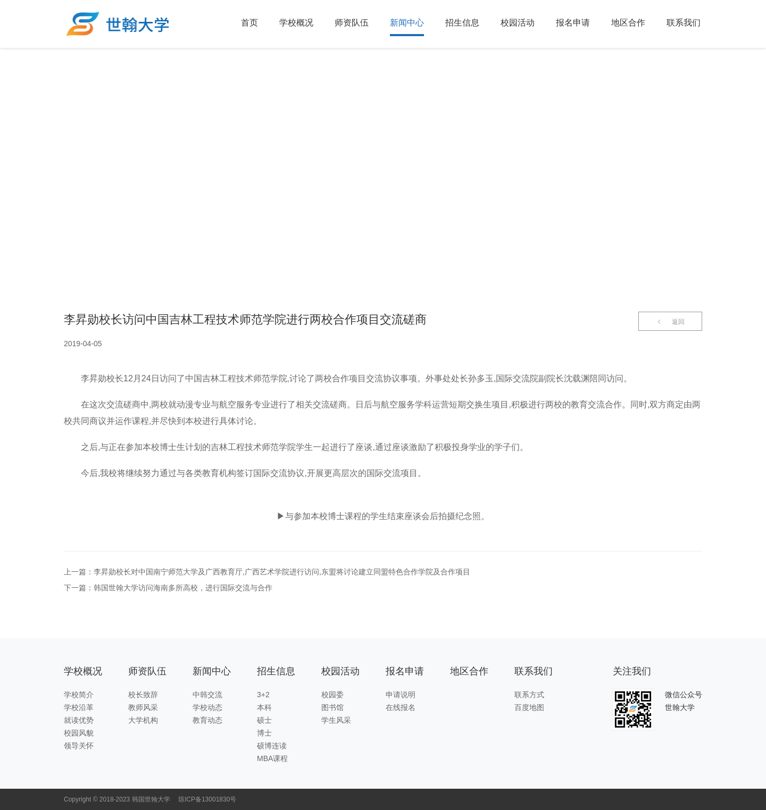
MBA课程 (272, 758)
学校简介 (79, 694)
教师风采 (143, 707)
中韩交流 (207, 694)
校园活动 (518, 22)
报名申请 (573, 22)
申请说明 (400, 694)
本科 (264, 707)
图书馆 (332, 707)
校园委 (332, 694)
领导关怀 (79, 745)
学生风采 (336, 720)
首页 (249, 22)
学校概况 (296, 22)
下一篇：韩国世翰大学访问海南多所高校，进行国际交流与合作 (168, 587)
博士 (264, 733)
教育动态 (207, 720)
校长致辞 (143, 694)
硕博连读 (272, 745)
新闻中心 (407, 22)
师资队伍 (352, 22)
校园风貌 (79, 733)
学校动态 (207, 707)
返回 (670, 321)
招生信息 (462, 22)
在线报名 (400, 707)
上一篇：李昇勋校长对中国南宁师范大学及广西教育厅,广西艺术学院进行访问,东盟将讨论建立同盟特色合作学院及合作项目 (267, 571)
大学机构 (143, 720)
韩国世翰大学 (151, 799)
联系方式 (529, 694)
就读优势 (79, 720)
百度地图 (529, 707)
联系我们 (684, 22)
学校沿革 (79, 707)
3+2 (263, 694)
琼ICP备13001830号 (207, 799)
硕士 (264, 720)
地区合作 (628, 22)
